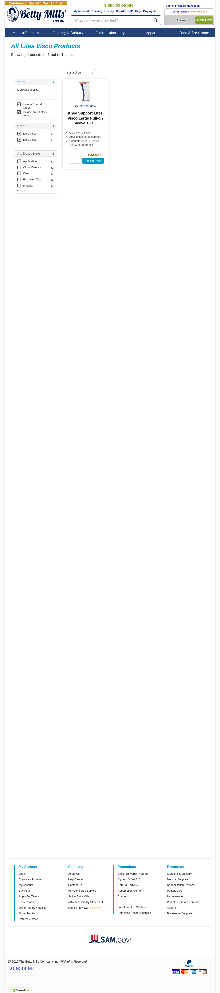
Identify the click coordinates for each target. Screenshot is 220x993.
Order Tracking (28, 913)
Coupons (123, 896)
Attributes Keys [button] (29, 153)
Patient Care (174, 890)
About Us (74, 873)
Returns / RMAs (28, 919)
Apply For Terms (29, 896)
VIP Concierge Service (82, 890)
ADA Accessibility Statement (85, 902)
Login (22, 873)
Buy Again (150, 11)
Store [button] (21, 82)
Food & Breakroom (194, 32)
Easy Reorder (27, 902)
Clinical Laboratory (110, 32)
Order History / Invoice (32, 907)
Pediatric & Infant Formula (183, 902)
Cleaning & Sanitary (68, 32)
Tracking (96, 11)
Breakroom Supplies (179, 913)
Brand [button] (21, 126)
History (109, 11)
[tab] (35, 82)
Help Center (75, 879)
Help (138, 11)
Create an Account (189, 5)
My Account (81, 11)
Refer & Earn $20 (128, 885)
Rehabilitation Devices (181, 885)
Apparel (152, 32)
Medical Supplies (26, 32)
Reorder (121, 11)
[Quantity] (75, 161)
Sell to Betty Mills (78, 896)
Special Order (93, 160)
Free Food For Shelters (132, 907)
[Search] (155, 20)
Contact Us (75, 885)
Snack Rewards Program (133, 873)
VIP (131, 11)
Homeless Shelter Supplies (134, 912)
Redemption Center (130, 890)
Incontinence (175, 896)
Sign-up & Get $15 (129, 879)
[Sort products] (80, 72)
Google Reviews (78, 907)
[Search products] (116, 20)
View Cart (204, 20)
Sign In (170, 5)
